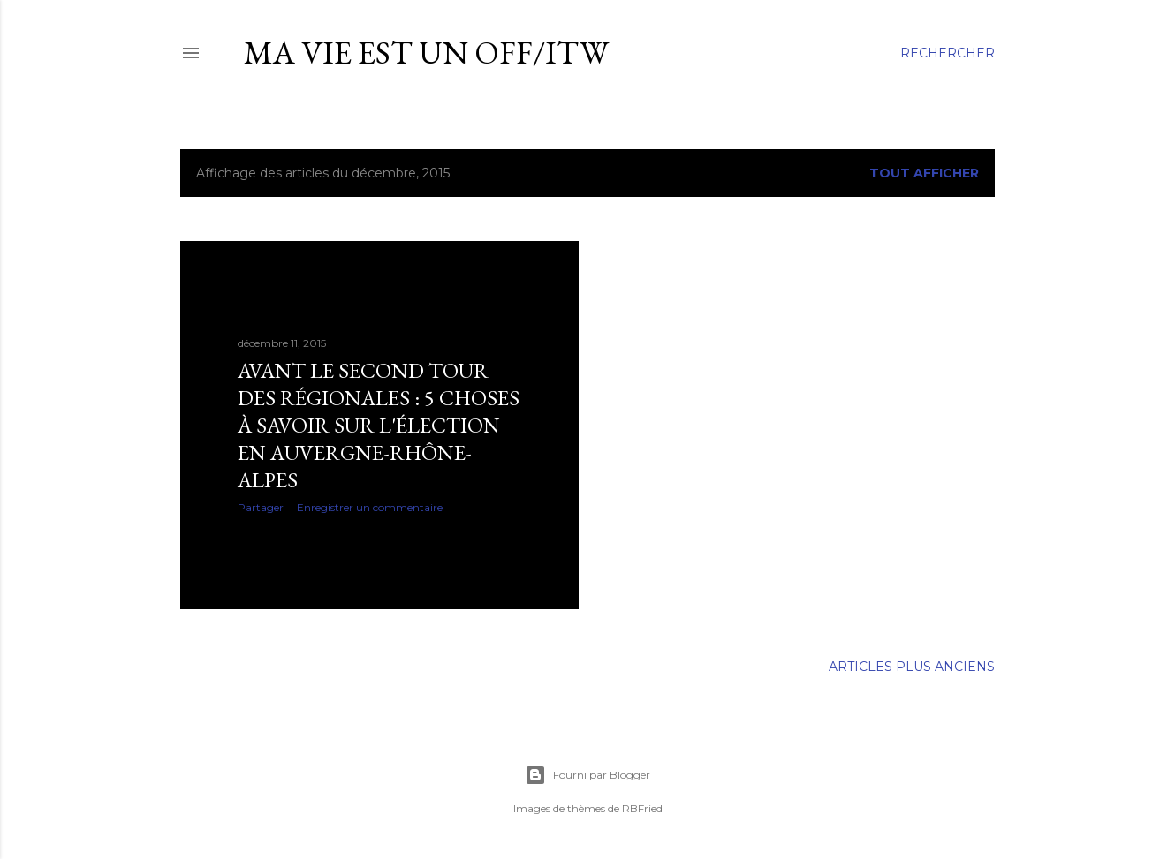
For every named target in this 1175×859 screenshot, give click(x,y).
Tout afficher (924, 173)
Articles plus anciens (912, 666)
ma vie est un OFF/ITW (426, 52)
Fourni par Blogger (587, 775)
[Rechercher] (947, 53)
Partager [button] (261, 507)
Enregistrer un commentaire (370, 507)
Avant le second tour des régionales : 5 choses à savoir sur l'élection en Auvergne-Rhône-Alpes (378, 425)
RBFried (642, 808)
